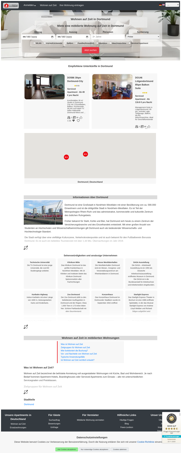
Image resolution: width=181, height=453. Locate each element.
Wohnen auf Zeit (48, 5)
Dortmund (29, 404)
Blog (127, 423)
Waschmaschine (118, 43)
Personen (108, 32)
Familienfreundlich (84, 43)
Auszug (73, 32)
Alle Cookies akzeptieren (66, 449)
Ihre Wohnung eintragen (72, 5)
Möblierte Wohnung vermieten (90, 420)
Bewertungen (54, 423)
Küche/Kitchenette (53, 43)
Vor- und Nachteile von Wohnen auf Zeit (79, 354)
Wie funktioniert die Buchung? (74, 350)
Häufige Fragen (127, 420)
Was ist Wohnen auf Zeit (72, 344)
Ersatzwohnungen (18, 427)
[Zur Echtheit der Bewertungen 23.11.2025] (171, 440)
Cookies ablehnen (120, 449)
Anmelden (30, 5)
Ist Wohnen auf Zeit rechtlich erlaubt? (77, 360)
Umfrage (54, 427)
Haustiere (101, 43)
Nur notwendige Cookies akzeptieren (94, 449)
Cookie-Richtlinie (145, 442)
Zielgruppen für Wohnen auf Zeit (75, 347)
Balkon (68, 43)
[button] (66, 157)
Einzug (38, 32)
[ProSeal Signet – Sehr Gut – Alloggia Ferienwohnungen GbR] (171, 424)
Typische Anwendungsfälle (73, 357)
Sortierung (143, 32)
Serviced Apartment (138, 43)
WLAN (37, 43)
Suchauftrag (54, 420)
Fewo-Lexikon (126, 427)
